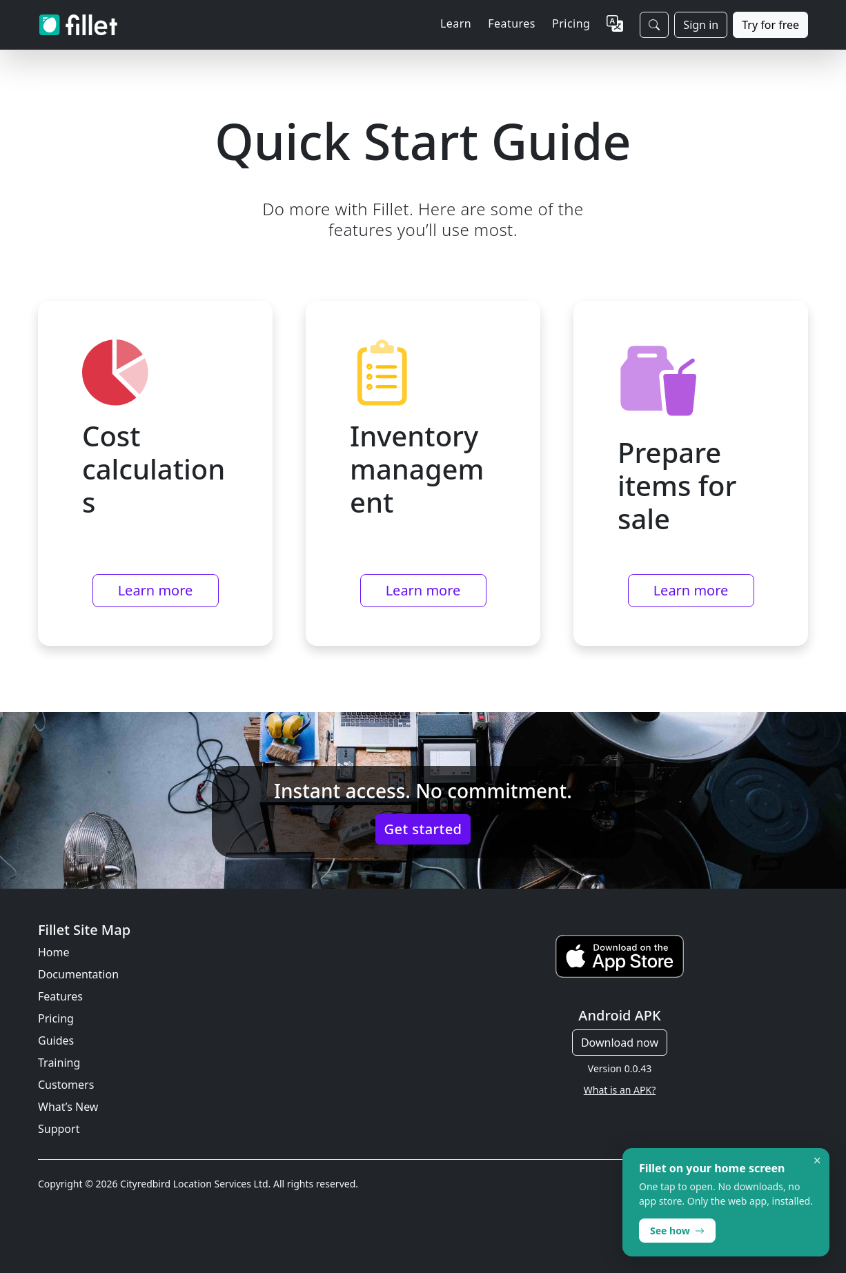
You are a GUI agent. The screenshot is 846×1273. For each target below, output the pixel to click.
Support (58, 1128)
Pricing (571, 23)
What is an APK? (620, 1089)
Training (59, 1062)
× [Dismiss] (817, 1160)
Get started (423, 829)
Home (54, 952)
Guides (56, 1040)
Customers (66, 1084)
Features (60, 996)
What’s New (68, 1106)
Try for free (770, 24)
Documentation (78, 974)
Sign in (700, 24)
